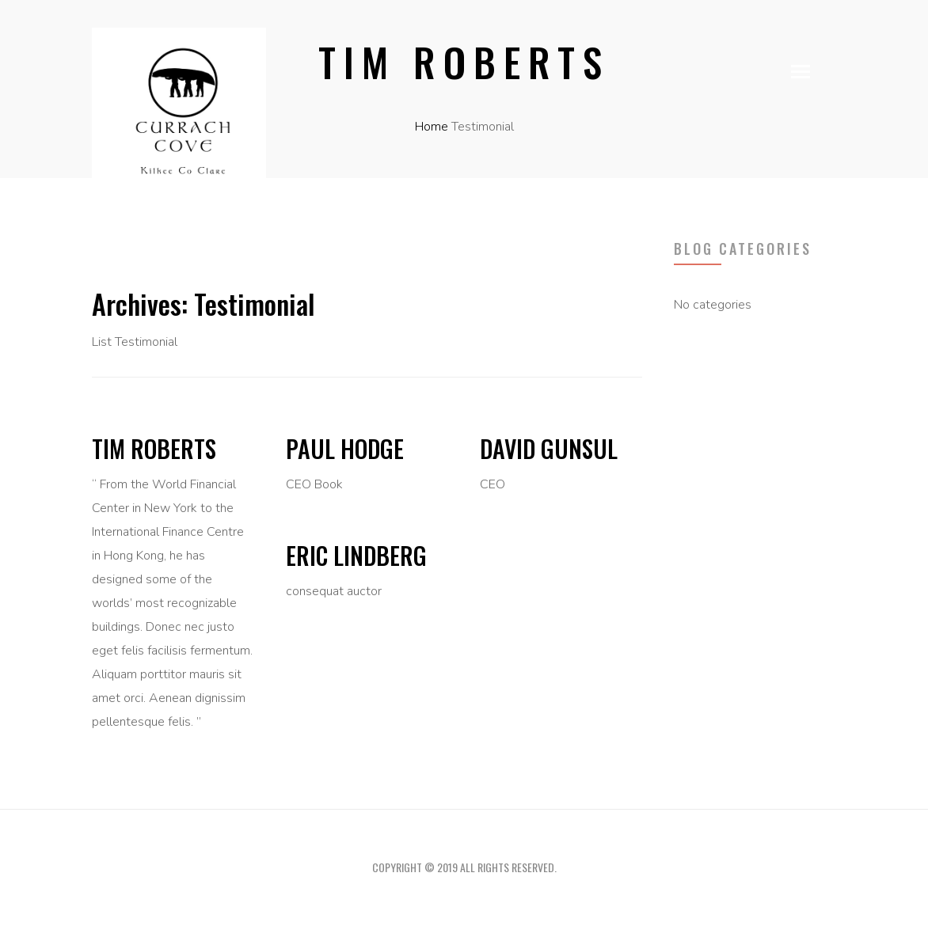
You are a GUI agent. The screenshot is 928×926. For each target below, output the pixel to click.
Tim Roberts (154, 448)
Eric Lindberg (356, 555)
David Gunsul (549, 448)
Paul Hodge (345, 448)
